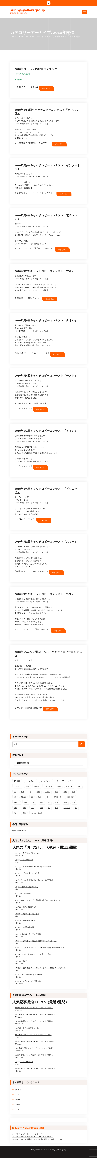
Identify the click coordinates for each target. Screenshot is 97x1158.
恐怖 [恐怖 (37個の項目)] (39, 797)
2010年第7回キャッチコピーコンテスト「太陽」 (44, 271)
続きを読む (46, 88)
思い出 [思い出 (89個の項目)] (23, 797)
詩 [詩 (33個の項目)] (76, 808)
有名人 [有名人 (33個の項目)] (16, 802)
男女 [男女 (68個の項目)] (73, 802)
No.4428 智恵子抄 (23, 893)
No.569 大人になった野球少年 (28, 981)
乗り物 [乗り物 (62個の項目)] (36, 786)
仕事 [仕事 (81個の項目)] (59, 786)
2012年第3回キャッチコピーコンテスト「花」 (33, 1035)
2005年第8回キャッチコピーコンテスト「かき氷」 (35, 1068)
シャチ (17, 1105)
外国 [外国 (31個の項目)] (22, 792)
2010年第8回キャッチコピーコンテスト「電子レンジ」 (46, 217)
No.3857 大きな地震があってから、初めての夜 (34, 880)
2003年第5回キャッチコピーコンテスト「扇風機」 (35, 1041)
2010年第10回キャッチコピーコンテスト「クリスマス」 (47, 111)
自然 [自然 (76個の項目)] (41, 808)
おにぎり (18, 1089)
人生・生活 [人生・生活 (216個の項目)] (48, 786)
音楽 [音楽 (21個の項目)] (24, 813)
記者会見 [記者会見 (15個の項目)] (67, 808)
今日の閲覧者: (18, 830)
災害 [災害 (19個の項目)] (56, 802)
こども (17, 1094)
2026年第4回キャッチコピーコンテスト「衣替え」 (32, 1137)
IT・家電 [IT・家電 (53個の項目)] (17, 781)
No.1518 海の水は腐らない (26, 907)
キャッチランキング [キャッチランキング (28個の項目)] (64, 781)
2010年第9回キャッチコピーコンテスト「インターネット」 (47, 167)
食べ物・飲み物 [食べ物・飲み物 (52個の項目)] (36, 813)
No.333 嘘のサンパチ (24, 860)
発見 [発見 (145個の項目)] (15, 808)
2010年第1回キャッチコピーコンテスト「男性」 (44, 594)
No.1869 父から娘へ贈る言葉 (27, 914)
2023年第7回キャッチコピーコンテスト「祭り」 (34, 1055)
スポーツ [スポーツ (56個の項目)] (17, 786)
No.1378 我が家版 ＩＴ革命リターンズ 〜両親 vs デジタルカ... (40, 968)
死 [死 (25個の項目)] (33, 802)
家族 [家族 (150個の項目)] (73, 792)
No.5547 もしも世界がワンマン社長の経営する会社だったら (39, 947)
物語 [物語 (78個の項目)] (65, 802)
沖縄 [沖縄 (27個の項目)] (41, 802)
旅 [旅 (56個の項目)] (47, 797)
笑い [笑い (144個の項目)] (24, 808)
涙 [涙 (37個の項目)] (49, 802)
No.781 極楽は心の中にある (26, 887)
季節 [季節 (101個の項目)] (56, 792)
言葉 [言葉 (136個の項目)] (56, 808)
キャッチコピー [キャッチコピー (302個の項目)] (46, 781)
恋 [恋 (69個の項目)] (32, 797)
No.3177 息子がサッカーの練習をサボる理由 (33, 867)
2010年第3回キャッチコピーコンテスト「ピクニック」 (46, 490)
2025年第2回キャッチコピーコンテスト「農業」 (34, 1021)
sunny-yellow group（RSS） (31, 1128)
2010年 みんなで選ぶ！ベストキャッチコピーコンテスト (48, 653)
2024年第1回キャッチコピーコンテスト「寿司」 (34, 1008)
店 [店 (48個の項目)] (15, 797)
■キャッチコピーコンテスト (31, 36)
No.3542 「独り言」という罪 (27, 873)
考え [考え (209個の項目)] (32, 808)
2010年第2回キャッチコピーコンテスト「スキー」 (46, 541)
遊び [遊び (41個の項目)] (15, 813)
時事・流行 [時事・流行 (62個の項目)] (70, 797)
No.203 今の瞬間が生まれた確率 (28, 974)
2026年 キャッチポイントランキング (27, 1134)
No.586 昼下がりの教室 (25, 920)
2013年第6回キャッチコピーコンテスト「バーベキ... (35, 1014)
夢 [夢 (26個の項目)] (30, 792)
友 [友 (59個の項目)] (15, 792)
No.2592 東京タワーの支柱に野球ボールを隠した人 (36, 941)
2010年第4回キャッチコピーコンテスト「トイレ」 (46, 430)
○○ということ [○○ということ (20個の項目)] (30, 781)
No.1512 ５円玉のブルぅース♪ (27, 853)
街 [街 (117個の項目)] (49, 808)
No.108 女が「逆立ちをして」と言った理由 (33, 954)
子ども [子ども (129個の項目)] (47, 792)
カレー (17, 1099)
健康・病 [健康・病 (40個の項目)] (69, 786)
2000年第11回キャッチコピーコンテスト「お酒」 (34, 1048)
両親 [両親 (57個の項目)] (27, 786)
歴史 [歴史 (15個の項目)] (25, 802)
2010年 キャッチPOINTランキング (36, 69)
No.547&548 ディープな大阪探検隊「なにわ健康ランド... (38, 900)
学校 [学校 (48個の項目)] (65, 792)
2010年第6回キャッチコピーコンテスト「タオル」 (46, 320)
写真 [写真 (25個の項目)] (79, 786)
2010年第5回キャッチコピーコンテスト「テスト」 (46, 375)
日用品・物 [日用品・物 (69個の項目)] (57, 797)
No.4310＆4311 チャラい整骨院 (28, 934)
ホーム (13, 36)
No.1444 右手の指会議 (24, 927)
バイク (17, 1110)
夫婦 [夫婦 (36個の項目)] (38, 792)
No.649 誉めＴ (21, 961)
